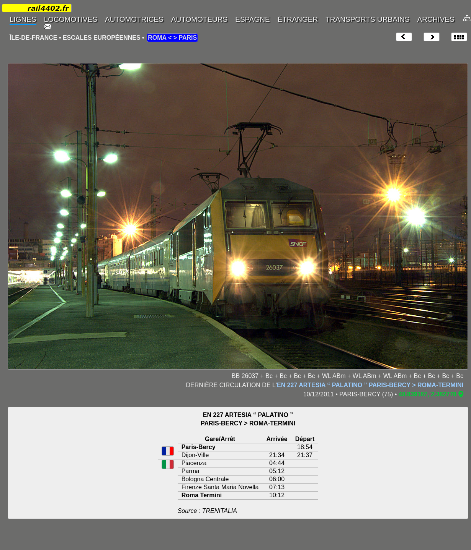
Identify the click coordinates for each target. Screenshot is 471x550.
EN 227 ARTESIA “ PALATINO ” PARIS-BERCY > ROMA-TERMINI (370, 385)
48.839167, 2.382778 (427, 394)
